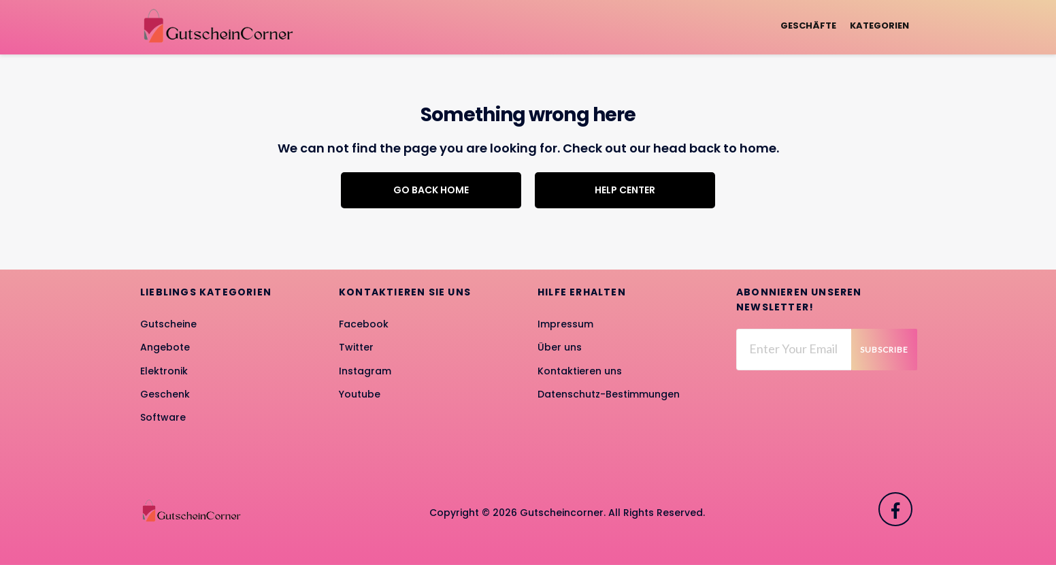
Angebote (165, 347)
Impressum (565, 324)
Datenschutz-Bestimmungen (609, 394)
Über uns (560, 347)
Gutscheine (168, 324)
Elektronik (164, 371)
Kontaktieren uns (580, 371)
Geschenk (165, 394)
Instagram (365, 371)
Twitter (356, 347)
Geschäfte (808, 25)
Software (163, 417)
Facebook (364, 324)
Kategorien (879, 25)
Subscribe (884, 349)
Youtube (359, 394)
